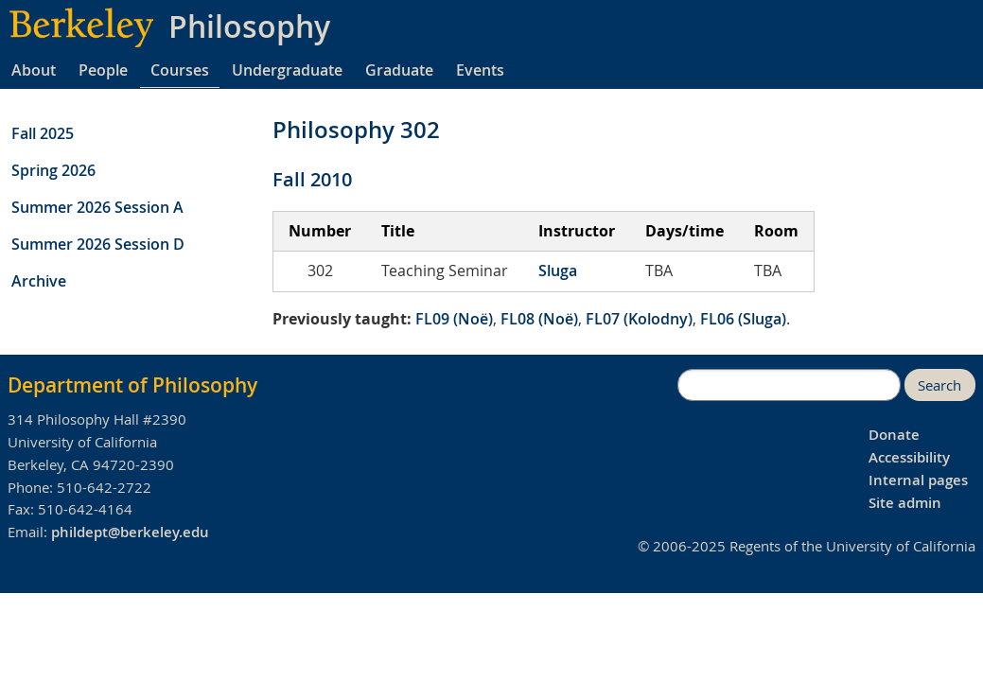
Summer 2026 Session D (97, 244)
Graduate (399, 70)
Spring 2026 (53, 170)
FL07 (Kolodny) (639, 318)
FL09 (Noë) (454, 318)
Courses (179, 70)
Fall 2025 (42, 133)
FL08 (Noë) (539, 318)
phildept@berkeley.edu (130, 532)
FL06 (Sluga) (743, 318)
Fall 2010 (312, 179)
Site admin (905, 503)
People (103, 70)
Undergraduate (287, 70)
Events (480, 70)
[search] (789, 385)
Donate (894, 435)
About (33, 70)
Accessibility (909, 457)
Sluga (557, 270)
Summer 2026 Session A (97, 207)
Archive (38, 281)
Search (939, 385)
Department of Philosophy (132, 385)
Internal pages (918, 480)
